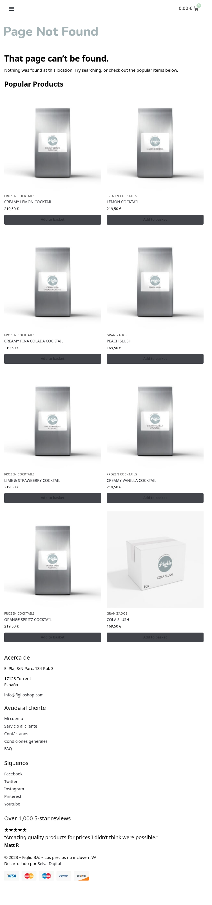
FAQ (8, 749)
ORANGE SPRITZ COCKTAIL (28, 620)
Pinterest (12, 797)
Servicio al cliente (20, 727)
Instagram (14, 790)
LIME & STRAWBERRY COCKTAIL (32, 480)
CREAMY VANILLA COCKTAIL (131, 480)
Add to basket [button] (52, 219)
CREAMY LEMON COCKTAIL (28, 201)
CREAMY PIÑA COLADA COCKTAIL (33, 341)
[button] (11, 8)
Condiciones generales (26, 742)
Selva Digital (49, 864)
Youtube (12, 804)
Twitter (11, 782)
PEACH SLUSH (119, 341)
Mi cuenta (13, 719)
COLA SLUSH (118, 620)
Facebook (13, 774)
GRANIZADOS (117, 335)
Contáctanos (16, 734)
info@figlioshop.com (24, 696)
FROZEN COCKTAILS (19, 196)
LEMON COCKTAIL (123, 201)
